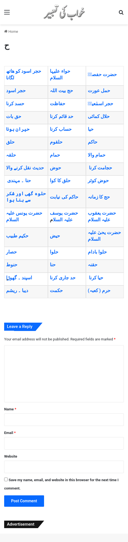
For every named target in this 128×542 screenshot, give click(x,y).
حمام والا (97, 155)
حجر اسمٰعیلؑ (100, 103)
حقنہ (93, 264)
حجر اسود (16, 90)
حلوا (54, 252)
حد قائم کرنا (61, 116)
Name (10, 409)
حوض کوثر (98, 180)
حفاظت (57, 103)
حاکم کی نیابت (64, 197)
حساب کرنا (60, 129)
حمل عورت (99, 90)
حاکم (93, 142)
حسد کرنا (15, 103)
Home (11, 31)
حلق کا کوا (60, 180)
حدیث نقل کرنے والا (25, 167)
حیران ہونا (17, 129)
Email (10, 433)
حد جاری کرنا (62, 277)
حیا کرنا (96, 277)
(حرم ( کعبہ (99, 290)
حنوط (11, 264)
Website (10, 456)
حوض (55, 167)
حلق (10, 142)
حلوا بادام (97, 252)
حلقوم (56, 142)
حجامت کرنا (100, 167)
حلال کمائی (99, 116)
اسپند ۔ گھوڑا (19, 277)
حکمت (56, 290)
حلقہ (11, 155)
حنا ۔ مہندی (19, 180)
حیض (55, 236)
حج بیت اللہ (61, 90)
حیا (91, 129)
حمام (55, 155)
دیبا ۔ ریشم (17, 290)
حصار (11, 252)
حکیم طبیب (17, 236)
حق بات (13, 116)
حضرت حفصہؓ (102, 74)
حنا (53, 264)
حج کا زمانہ (99, 197)
